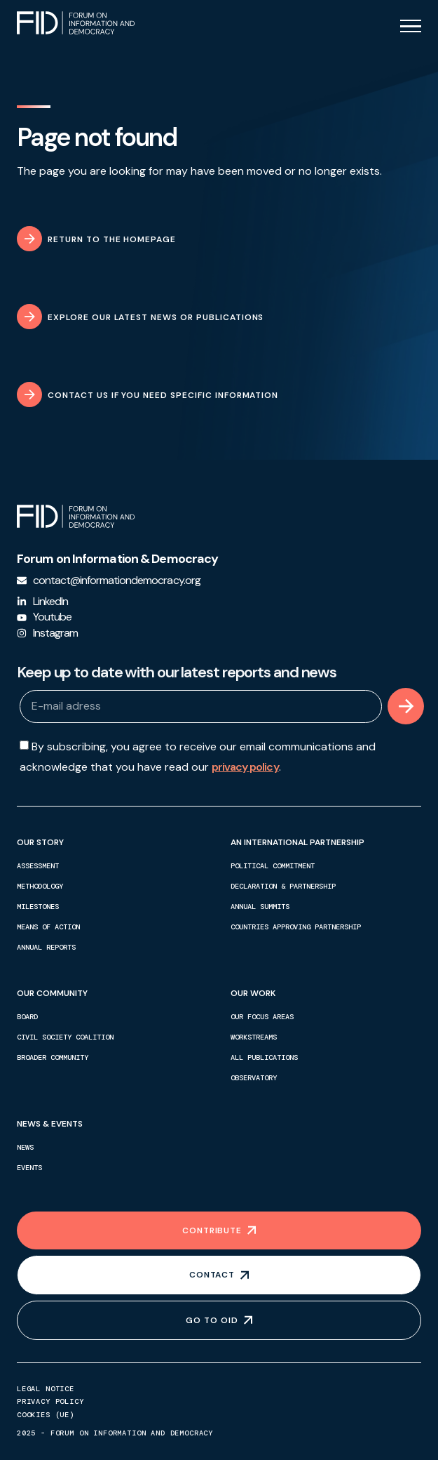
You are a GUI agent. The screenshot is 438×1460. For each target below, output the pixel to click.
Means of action (48, 926)
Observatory (254, 1077)
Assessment (38, 865)
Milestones (38, 906)
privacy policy (245, 766)
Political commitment (273, 865)
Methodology (40, 886)
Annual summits (260, 906)
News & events (53, 1124)
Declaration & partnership (283, 886)
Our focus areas (262, 1016)
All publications (264, 1057)
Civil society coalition (65, 1037)
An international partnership (301, 842)
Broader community (52, 1057)
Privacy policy (50, 1401)
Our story (44, 842)
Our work (256, 993)
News (25, 1147)
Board (27, 1016)
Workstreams (254, 1037)
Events (29, 1167)
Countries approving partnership (296, 926)
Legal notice (45, 1389)
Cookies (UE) (45, 1415)
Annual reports (46, 947)
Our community (56, 993)
